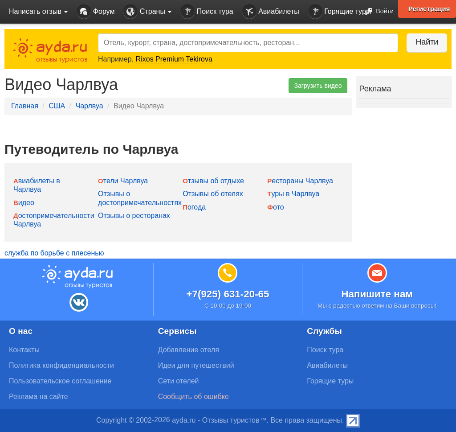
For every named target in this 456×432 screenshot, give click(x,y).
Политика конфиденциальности (61, 365)
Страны (147, 11)
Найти (424, 41)
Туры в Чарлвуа (293, 193)
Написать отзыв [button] (38, 11)
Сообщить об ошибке (193, 396)
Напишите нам (377, 294)
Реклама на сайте (38, 396)
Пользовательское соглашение (60, 381)
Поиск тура (206, 11)
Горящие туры (339, 11)
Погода (194, 207)
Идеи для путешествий (196, 365)
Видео (23, 202)
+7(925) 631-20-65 (227, 294)
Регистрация (428, 8)
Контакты (24, 350)
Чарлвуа (89, 106)
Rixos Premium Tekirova (174, 59)
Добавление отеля (188, 350)
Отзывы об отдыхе (213, 181)
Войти (377, 11)
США (57, 106)
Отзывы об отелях (213, 193)
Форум (95, 11)
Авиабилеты (270, 11)
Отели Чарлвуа (123, 181)
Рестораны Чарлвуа (300, 181)
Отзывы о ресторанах (134, 215)
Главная (24, 106)
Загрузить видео (318, 85)
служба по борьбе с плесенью (54, 253)
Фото (275, 207)
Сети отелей (178, 381)
